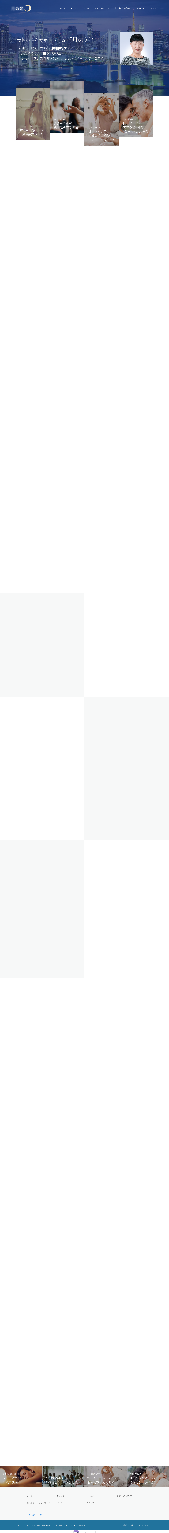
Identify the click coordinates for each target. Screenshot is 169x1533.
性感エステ (91, 1496)
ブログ (59, 1503)
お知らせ (60, 1496)
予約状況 (90, 1503)
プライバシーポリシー (36, 1515)
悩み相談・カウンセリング (38, 1503)
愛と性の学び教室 (124, 1496)
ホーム (29, 1496)
